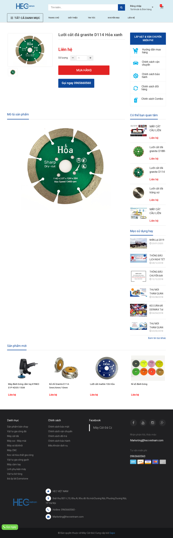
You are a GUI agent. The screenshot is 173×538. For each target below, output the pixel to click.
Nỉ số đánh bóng (139, 384)
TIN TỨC (91, 18)
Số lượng (63, 57)
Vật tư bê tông (14, 474)
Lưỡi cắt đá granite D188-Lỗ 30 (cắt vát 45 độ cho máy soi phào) (158, 149)
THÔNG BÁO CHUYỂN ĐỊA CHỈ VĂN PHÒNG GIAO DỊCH (156, 274)
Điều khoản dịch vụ (58, 445)
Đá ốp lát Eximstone (17, 478)
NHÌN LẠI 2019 (157, 240)
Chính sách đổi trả (57, 436)
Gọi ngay (9, 527)
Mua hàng (84, 70)
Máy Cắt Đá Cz (102, 427)
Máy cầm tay (14, 464)
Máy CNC (12, 450)
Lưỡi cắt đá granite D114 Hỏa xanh (157, 170)
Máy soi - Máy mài (16, 440)
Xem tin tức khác (157, 338)
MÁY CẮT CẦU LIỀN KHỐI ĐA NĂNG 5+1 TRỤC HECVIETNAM (158, 211)
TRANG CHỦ (53, 18)
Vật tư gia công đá (16, 431)
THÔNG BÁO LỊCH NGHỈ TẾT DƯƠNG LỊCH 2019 (157, 257)
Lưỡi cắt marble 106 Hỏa (102, 384)
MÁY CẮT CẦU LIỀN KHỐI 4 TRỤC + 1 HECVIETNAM (158, 128)
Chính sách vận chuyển (60, 431)
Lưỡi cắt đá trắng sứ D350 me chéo (156, 190)
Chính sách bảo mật (58, 426)
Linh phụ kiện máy (16, 469)
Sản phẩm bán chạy (17, 426)
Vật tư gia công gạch (18, 459)
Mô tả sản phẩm (18, 114)
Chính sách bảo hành (59, 440)
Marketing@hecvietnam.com (146, 440)
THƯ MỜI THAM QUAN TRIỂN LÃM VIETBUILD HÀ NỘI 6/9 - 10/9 (157, 292)
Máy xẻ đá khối (15, 445)
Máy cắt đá (13, 436)
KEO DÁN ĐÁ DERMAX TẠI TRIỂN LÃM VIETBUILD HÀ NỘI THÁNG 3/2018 (157, 308)
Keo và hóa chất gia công (20, 455)
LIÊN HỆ (131, 18)
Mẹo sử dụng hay (141, 231)
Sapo (112, 533)
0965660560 (137, 456)
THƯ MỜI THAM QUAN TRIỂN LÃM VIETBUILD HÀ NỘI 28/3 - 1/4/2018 (157, 325)
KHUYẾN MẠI (113, 18)
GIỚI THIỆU (73, 18)
